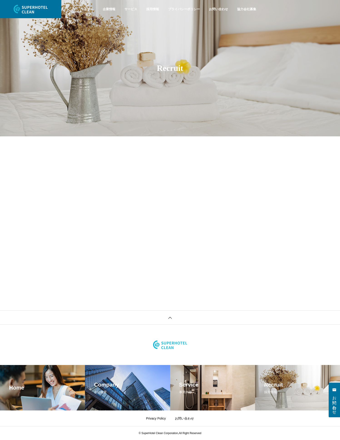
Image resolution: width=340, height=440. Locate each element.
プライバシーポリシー (184, 9)
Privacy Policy (156, 418)
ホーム (89, 9)
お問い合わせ (218, 9)
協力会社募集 (246, 9)
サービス (130, 9)
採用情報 (152, 9)
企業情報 (109, 9)
